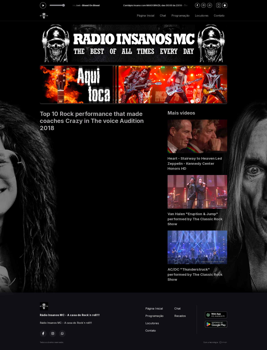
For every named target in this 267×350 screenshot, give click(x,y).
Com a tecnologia (215, 342)
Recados (180, 316)
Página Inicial (145, 15)
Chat (163, 15)
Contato (219, 15)
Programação (180, 15)
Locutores (201, 15)
